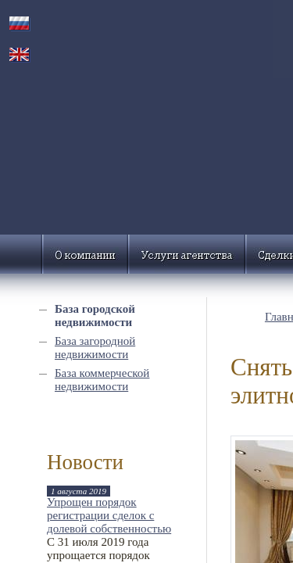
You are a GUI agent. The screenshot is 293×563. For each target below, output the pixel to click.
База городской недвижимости (95, 315)
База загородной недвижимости (95, 347)
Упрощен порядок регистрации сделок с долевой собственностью (109, 515)
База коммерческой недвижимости (102, 380)
